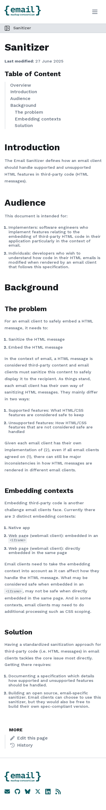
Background (23, 105)
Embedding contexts (38, 119)
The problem (29, 112)
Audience (20, 98)
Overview (20, 85)
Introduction (23, 91)
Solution (24, 125)
